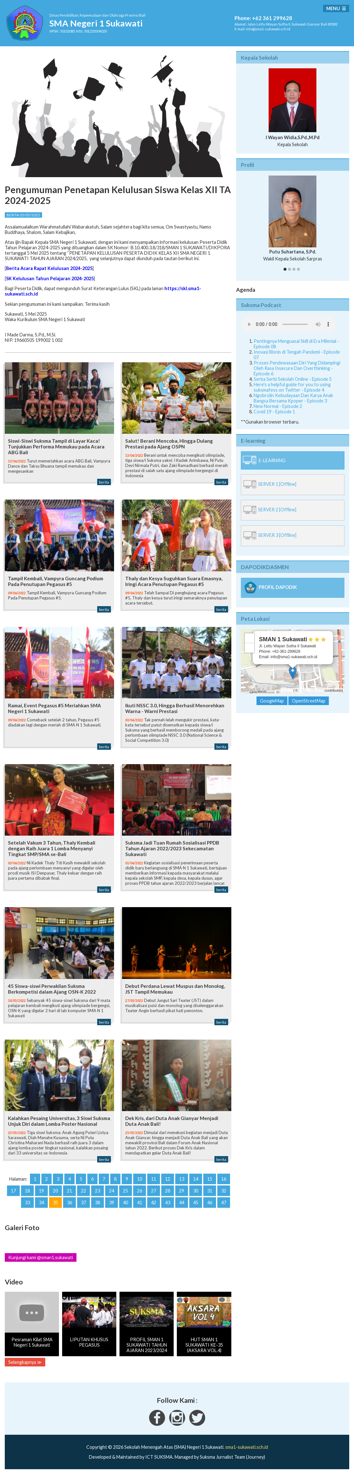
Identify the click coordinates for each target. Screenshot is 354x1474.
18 (27, 1190)
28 (167, 1190)
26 (139, 1190)
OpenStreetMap (311, 690)
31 (209, 1190)
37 (83, 1202)
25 (125, 1190)
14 (195, 1179)
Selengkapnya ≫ (25, 1362)
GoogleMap (272, 700)
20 (55, 1190)
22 (83, 1190)
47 (223, 1202)
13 (181, 1179)
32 (223, 1190)
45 (195, 1202)
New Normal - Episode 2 (278, 406)
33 (27, 1202)
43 (167, 1202)
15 (209, 1179)
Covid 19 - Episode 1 (274, 411)
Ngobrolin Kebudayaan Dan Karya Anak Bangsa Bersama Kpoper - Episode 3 (293, 398)
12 (167, 1179)
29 (181, 1190)
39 (111, 1202)
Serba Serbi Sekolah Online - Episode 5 (293, 379)
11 (153, 1179)
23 (97, 1190)
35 (55, 1202)
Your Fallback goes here (288, 324)
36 (69, 1202)
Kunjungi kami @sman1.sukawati (40, 1257)
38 (97, 1202)
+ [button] (250, 638)
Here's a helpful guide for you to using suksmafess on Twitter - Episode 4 (292, 387)
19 (41, 1190)
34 (41, 1202)
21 (69, 1190)
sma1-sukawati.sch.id (246, 1447)
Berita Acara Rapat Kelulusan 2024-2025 (49, 268)
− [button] (250, 648)
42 (153, 1202)
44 (181, 1202)
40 (125, 1202)
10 (139, 1179)
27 (153, 1190)
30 (195, 1190)
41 (139, 1202)
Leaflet (287, 690)
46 (209, 1202)
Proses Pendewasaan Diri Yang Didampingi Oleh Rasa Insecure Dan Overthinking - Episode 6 (297, 368)
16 (223, 1179)
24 (111, 1190)
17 (13, 1190)
